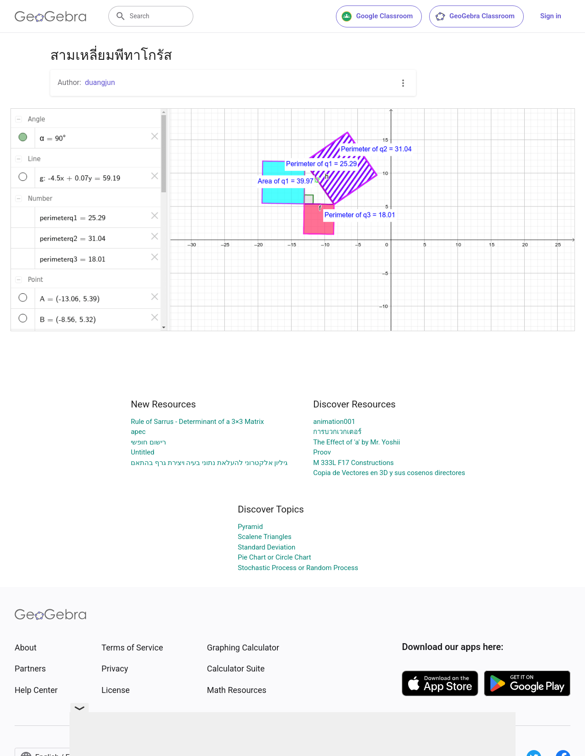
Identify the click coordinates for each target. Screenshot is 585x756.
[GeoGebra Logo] (50, 16)
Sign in (550, 16)
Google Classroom (377, 16)
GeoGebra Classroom (475, 16)
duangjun (100, 82)
